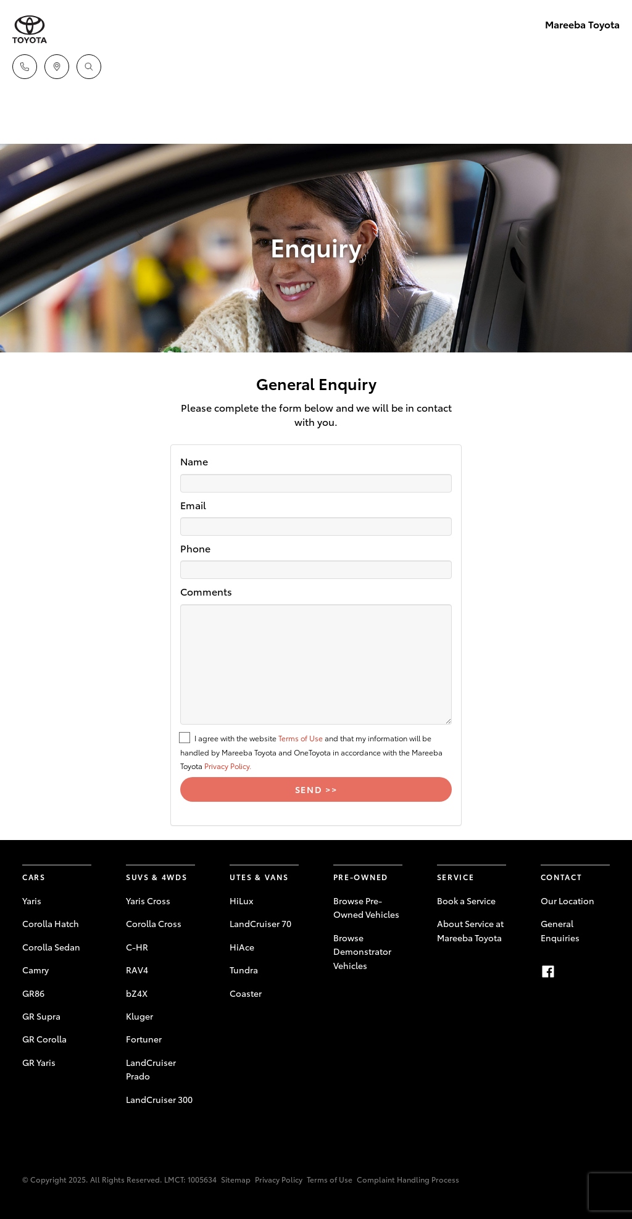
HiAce (242, 947)
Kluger (139, 1016)
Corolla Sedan (51, 947)
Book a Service (466, 900)
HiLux (241, 900)
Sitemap (236, 1179)
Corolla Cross (153, 923)
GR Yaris (39, 1062)
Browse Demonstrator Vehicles (362, 951)
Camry (35, 969)
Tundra (244, 969)
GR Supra (41, 1016)
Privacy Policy (278, 1179)
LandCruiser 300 (159, 1099)
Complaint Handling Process (408, 1179)
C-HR (137, 947)
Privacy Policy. (227, 765)
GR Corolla (44, 1039)
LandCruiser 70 (260, 923)
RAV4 (137, 969)
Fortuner (144, 1039)
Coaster (246, 993)
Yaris (31, 900)
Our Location (567, 900)
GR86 (33, 993)
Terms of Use (300, 738)
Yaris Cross (148, 900)
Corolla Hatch (50, 923)
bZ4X (137, 993)
